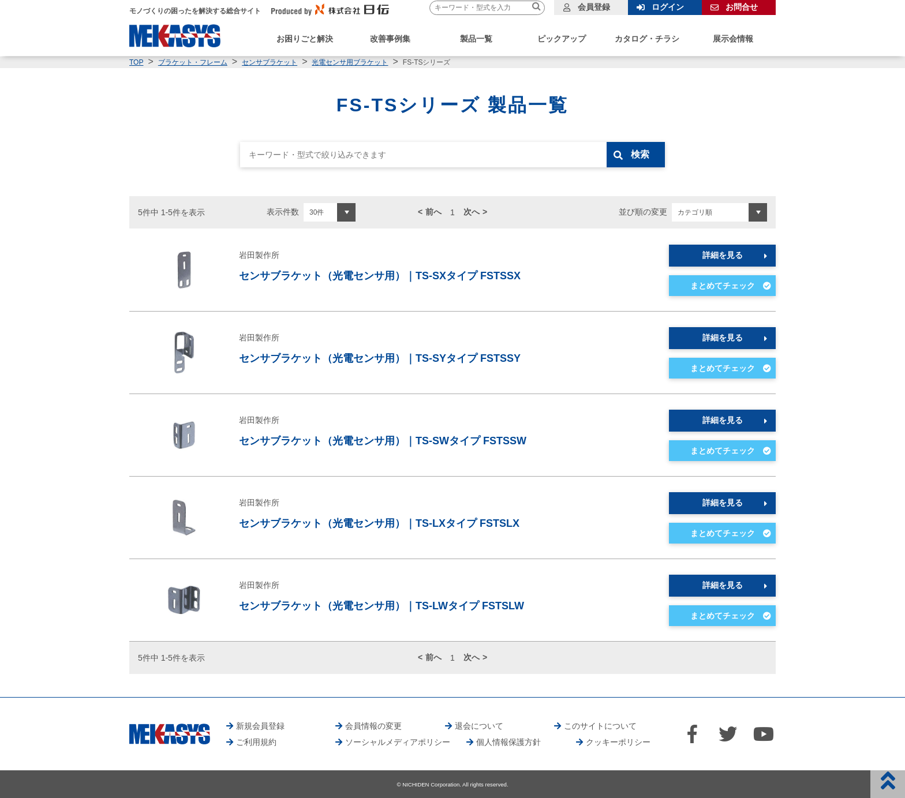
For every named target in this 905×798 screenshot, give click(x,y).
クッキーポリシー (618, 742)
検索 (641, 154)
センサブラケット (269, 62)
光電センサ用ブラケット (350, 62)
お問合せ (742, 7)
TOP (136, 62)
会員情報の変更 (373, 726)
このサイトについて (600, 726)
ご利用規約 (256, 742)
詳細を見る (722, 255)
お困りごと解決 (304, 38)
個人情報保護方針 (508, 742)
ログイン (668, 7)
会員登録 (594, 7)
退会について (479, 726)
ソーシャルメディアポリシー (397, 742)
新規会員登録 (260, 726)
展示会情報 (733, 38)
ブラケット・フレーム (192, 62)
